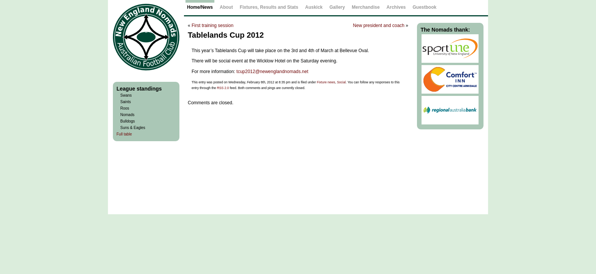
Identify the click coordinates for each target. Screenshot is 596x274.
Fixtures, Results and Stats (269, 7)
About (226, 7)
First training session (212, 25)
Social (341, 82)
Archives (396, 7)
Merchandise (365, 7)
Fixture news (326, 82)
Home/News (200, 7)
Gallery (337, 7)
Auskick (314, 7)
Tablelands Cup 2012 (226, 35)
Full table (124, 134)
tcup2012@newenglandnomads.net (272, 71)
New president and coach (378, 25)
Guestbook (425, 7)
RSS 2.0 (223, 88)
